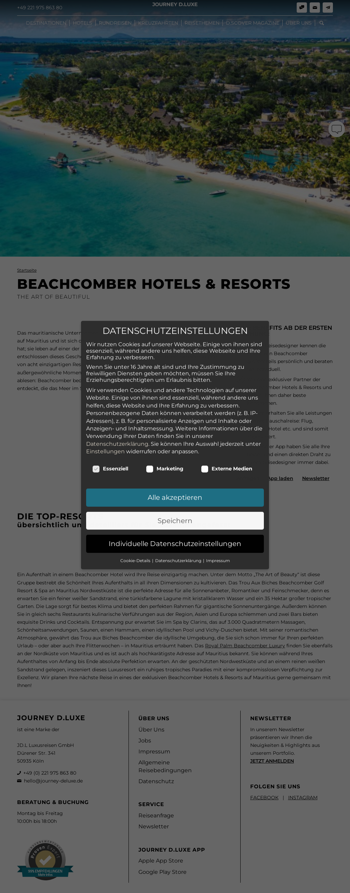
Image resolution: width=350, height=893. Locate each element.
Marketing (164, 412)
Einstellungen (105, 395)
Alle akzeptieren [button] (175, 441)
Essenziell (110, 412)
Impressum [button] (218, 503)
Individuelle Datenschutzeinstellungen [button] (175, 487)
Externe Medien (226, 412)
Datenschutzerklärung (117, 387)
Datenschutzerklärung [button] (178, 503)
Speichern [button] (175, 464)
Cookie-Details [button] (135, 503)
